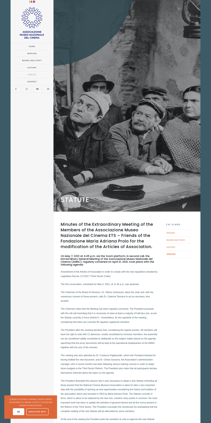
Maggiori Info (37, 411)
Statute (170, 254)
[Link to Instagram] (26, 89)
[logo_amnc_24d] (32, 23)
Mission (170, 233)
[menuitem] (32, 46)
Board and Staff (175, 240)
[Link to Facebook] (16, 89)
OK (18, 411)
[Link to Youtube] (37, 89)
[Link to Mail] (48, 89)
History (170, 247)
